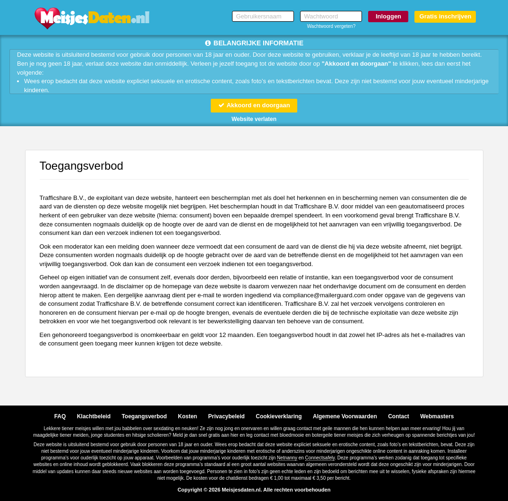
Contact (398, 416)
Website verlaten (254, 119)
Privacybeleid (226, 416)
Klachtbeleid (94, 416)
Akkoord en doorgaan (254, 105)
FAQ (60, 416)
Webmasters (437, 416)
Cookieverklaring (278, 416)
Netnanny (287, 457)
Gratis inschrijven (446, 16)
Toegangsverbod (144, 416)
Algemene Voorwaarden (345, 416)
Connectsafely (320, 457)
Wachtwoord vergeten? (331, 26)
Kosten (188, 416)
